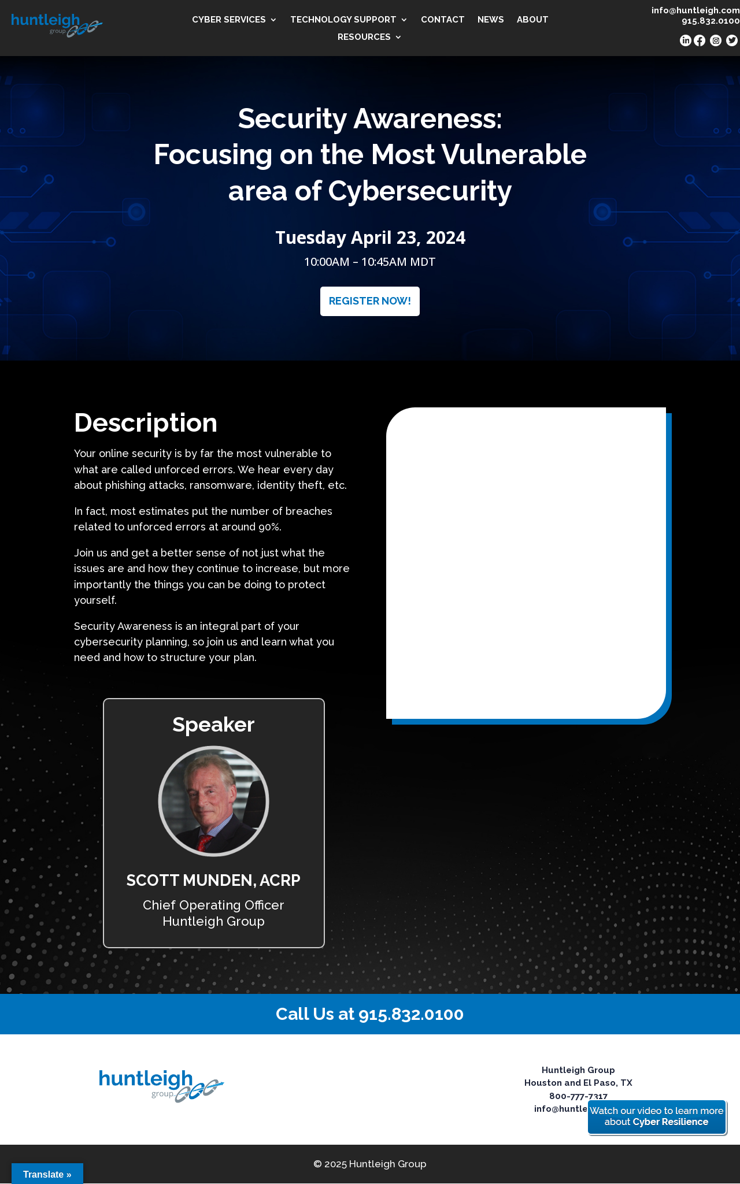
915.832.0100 (411, 1014)
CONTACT (443, 20)
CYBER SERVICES (229, 20)
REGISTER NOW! (370, 301)
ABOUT (533, 20)
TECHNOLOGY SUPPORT (343, 20)
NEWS (491, 20)
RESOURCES (364, 37)
